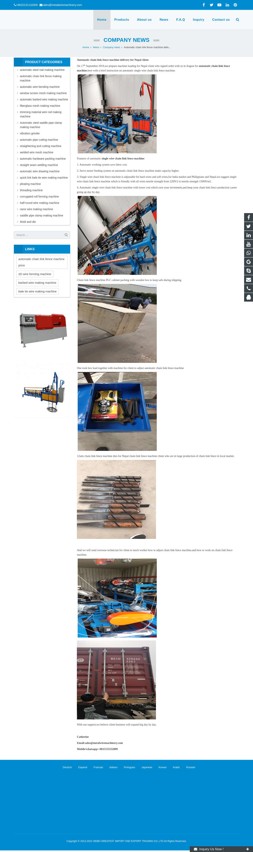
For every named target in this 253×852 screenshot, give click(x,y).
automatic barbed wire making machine (44, 99)
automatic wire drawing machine (39, 171)
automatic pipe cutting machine (39, 139)
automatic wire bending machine (40, 86)
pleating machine (30, 183)
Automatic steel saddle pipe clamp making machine (41, 125)
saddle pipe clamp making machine (41, 215)
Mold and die (28, 221)
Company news (126, 40)
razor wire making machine (36, 209)
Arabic (173, 767)
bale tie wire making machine (37, 291)
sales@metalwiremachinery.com (62, 5)
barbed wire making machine (37, 282)
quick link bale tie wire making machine (44, 177)
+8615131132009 (27, 5)
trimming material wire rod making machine (40, 114)
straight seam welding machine (39, 165)
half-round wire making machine (39, 202)
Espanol (80, 767)
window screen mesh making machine (43, 93)
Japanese (144, 767)
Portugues (127, 767)
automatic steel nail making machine (42, 69)
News (96, 47)
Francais (96, 767)
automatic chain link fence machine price (41, 262)
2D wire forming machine (34, 274)
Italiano (111, 767)
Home (85, 47)
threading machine (31, 190)
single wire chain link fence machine (122, 158)
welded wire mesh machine (36, 152)
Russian (187, 767)
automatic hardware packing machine (43, 158)
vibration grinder (30, 133)
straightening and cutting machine (40, 146)
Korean (160, 767)
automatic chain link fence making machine (40, 78)
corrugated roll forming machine (39, 196)
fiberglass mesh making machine (40, 105)
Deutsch (65, 767)
